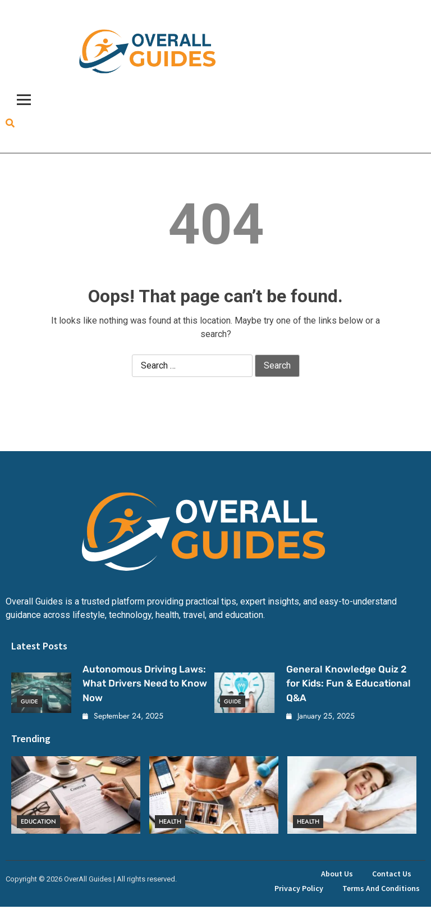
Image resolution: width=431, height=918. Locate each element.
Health (170, 821)
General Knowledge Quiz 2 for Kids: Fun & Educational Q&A (348, 683)
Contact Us (391, 874)
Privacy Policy (298, 888)
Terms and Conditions (381, 888)
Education (38, 821)
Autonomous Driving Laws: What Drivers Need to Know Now (144, 683)
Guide (29, 701)
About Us (337, 874)
